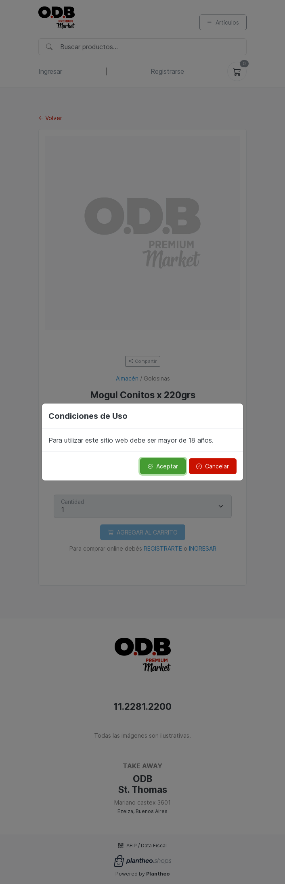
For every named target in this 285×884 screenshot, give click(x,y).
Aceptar (162, 466)
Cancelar (212, 466)
